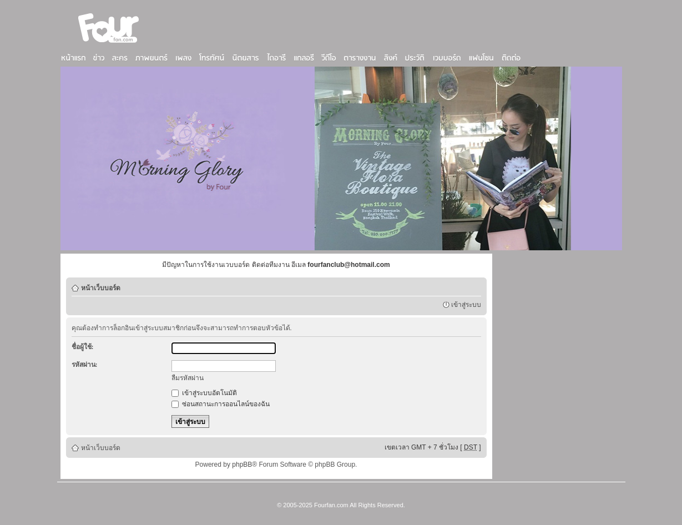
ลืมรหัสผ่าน (187, 378)
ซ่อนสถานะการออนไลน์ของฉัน (220, 404)
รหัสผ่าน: (85, 364)
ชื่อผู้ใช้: (83, 347)
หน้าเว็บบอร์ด (100, 288)
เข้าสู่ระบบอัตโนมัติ (204, 393)
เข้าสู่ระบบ (466, 305)
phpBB (242, 464)
